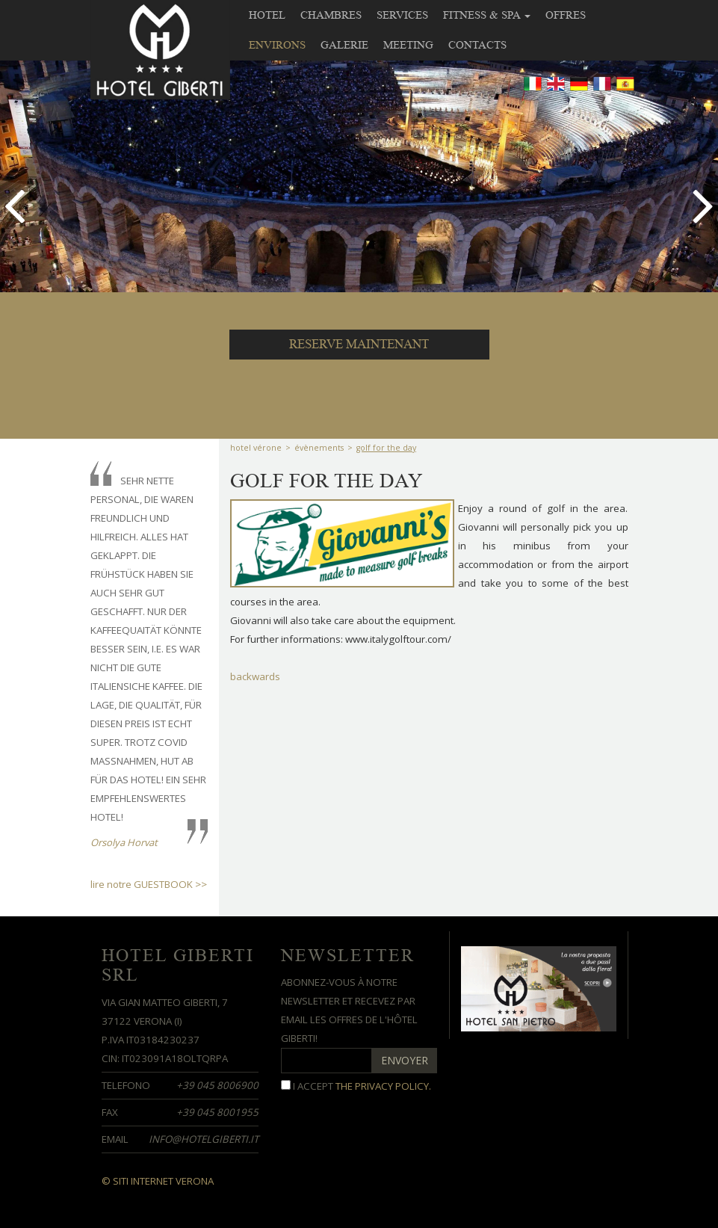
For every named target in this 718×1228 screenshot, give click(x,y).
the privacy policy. (383, 1086)
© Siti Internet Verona (158, 1181)
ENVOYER (404, 1060)
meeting (408, 45)
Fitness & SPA (486, 15)
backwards (255, 676)
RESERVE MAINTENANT (359, 344)
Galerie (344, 45)
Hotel (267, 15)
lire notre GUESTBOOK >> (148, 884)
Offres (565, 15)
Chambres (331, 15)
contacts (477, 45)
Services (402, 15)
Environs (277, 45)
